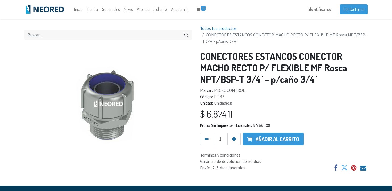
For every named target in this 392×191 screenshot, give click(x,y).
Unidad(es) (223, 103)
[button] (273, 139)
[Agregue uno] (234, 139)
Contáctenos (353, 9)
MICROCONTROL (229, 90)
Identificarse (319, 9)
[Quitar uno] (206, 139)
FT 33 (219, 97)
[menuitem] (78, 9)
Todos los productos (218, 28)
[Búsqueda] (186, 35)
